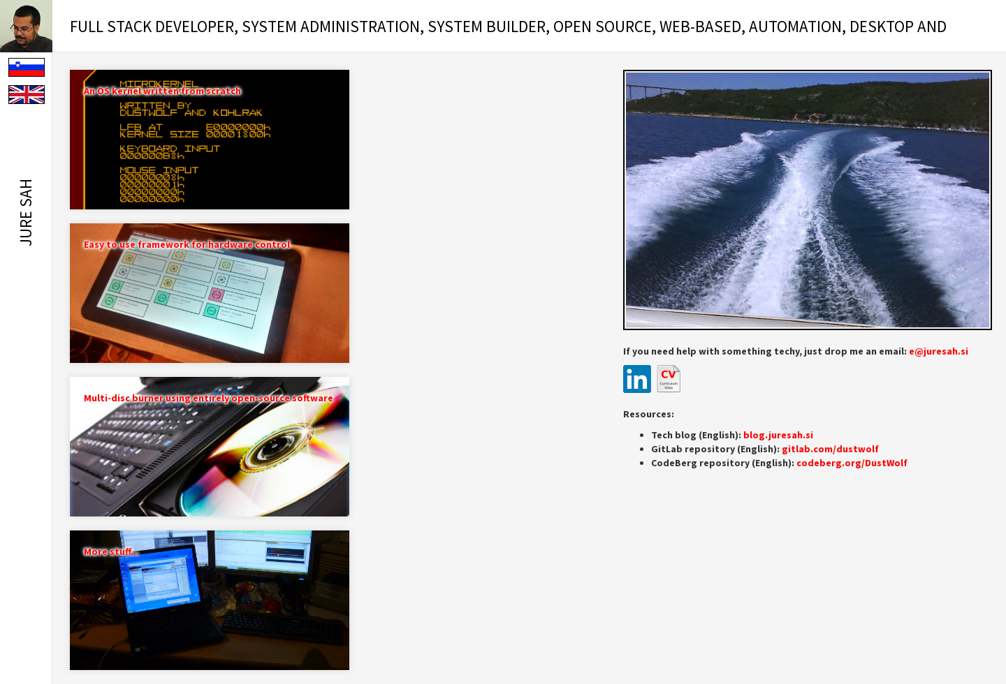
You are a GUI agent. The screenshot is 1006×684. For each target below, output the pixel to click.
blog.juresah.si (778, 435)
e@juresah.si (938, 351)
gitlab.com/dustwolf (830, 449)
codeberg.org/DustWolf (851, 462)
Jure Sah (25, 212)
